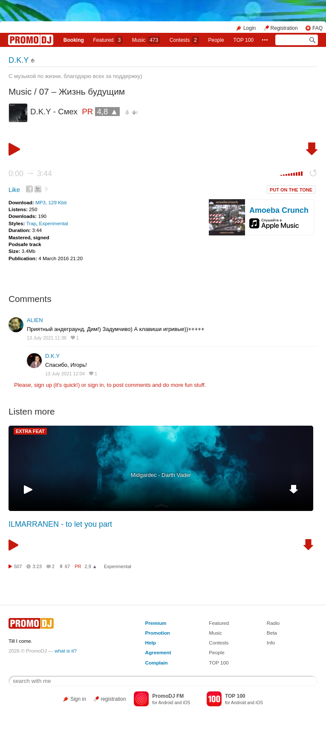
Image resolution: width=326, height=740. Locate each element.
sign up (43, 385)
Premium (156, 623)
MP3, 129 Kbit (50, 202)
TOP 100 (244, 40)
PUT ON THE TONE (291, 189)
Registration (284, 28)
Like (14, 189)
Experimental (53, 223)
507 (18, 566)
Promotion (157, 633)
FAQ (317, 28)
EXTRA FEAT (30, 431)
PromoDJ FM (168, 696)
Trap (31, 223)
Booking (73, 40)
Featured (108, 40)
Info (271, 642)
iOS (186, 702)
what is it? (66, 650)
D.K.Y (19, 60)
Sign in (78, 699)
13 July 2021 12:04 (65, 373)
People (216, 40)
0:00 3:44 (30, 173)
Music (146, 40)
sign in (96, 385)
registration (113, 699)
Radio (273, 623)
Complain (156, 662)
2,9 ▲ (91, 566)
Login (249, 28)
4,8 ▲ (107, 111)
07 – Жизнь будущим (82, 91)
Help (150, 642)
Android (165, 702)
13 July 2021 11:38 (46, 337)
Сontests (184, 40)
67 (67, 566)
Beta (272, 633)
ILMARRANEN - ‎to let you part (60, 524)
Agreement (158, 652)
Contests (218, 642)
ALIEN (35, 320)
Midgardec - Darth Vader (161, 475)
